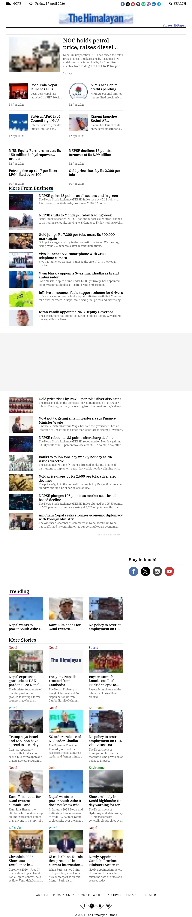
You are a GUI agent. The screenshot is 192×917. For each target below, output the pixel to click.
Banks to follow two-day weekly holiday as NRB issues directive (77, 459)
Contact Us (133, 895)
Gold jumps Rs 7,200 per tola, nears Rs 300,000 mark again (77, 236)
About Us (42, 895)
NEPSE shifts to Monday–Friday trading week (75, 215)
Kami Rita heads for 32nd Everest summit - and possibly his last (25, 803)
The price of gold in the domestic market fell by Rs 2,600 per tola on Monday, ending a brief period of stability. (80, 486)
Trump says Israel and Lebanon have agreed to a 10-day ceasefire (23, 743)
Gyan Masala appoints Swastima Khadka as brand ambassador (79, 275)
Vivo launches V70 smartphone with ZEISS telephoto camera (73, 256)
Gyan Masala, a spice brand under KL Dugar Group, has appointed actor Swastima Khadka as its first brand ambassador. (79, 283)
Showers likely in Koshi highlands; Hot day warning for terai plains (106, 803)
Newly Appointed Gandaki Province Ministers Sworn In (104, 861)
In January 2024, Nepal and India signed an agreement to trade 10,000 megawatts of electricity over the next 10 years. (66, 817)
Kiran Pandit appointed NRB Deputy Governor (76, 312)
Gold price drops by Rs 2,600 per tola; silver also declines (77, 478)
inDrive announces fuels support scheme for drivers (81, 292)
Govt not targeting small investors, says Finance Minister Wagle (77, 420)
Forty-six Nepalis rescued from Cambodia (62, 681)
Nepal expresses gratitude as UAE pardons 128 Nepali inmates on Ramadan (26, 683)
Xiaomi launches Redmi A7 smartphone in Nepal (104, 122)
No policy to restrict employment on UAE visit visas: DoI (105, 741)
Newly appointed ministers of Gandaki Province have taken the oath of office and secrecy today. (105, 875)
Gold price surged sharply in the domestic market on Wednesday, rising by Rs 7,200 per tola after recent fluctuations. (79, 244)
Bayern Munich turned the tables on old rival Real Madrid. (105, 693)
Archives (114, 895)
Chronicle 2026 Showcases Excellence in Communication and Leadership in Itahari (25, 867)
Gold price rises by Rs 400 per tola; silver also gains (80, 399)
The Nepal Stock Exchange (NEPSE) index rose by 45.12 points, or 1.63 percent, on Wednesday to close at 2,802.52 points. (79, 201)
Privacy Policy (63, 895)
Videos (167, 25)
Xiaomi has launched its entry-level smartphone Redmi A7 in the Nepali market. (105, 130)
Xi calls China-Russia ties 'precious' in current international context (66, 863)
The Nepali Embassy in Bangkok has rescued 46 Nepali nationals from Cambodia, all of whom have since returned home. (65, 697)
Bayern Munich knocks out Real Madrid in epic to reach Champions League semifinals (103, 685)
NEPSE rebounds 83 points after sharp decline (76, 437)
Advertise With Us (91, 895)
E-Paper (180, 25)
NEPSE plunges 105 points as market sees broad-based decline (78, 498)
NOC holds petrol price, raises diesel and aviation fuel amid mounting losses (93, 50)
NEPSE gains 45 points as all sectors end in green (78, 196)
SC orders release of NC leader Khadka (65, 739)
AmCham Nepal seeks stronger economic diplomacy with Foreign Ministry (81, 517)
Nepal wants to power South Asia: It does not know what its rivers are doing (65, 803)
